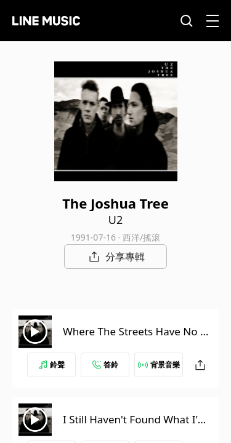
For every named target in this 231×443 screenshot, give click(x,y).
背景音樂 (159, 364)
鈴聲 (52, 364)
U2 (115, 219)
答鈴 (105, 364)
